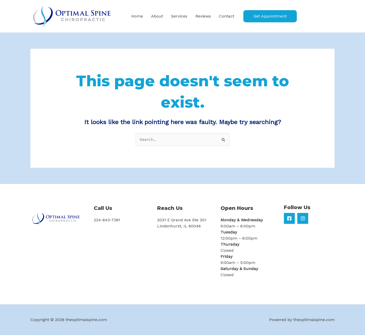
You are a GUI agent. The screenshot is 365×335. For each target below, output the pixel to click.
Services (179, 16)
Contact (226, 16)
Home (137, 16)
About (157, 16)
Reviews (203, 16)
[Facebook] (289, 218)
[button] (270, 16)
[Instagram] (302, 218)
